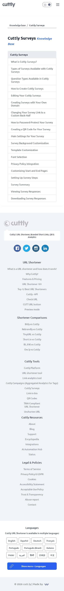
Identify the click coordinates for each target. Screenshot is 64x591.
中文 (52, 555)
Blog (32, 428)
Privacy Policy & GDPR (32, 474)
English (11, 540)
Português (14, 548)
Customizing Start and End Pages (29, 170)
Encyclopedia (32, 439)
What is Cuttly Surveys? (24, 61)
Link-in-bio (32, 393)
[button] (57, 5)
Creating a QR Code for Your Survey (30, 129)
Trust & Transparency (32, 494)
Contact (32, 504)
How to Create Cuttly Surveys (27, 88)
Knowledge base (18, 25)
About (32, 423)
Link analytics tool (32, 377)
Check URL (32, 299)
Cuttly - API (32, 294)
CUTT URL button (32, 304)
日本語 (42, 555)
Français (50, 540)
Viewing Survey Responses (26, 191)
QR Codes (32, 398)
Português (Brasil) (32, 548)
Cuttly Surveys (32, 388)
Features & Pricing (32, 278)
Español (24, 540)
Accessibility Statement (32, 484)
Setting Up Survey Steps (24, 177)
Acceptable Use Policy (32, 489)
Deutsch (37, 540)
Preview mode (32, 309)
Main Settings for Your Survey (27, 136)
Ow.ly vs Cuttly (32, 349)
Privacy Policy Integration (25, 163)
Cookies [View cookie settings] (32, 479)
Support (32, 434)
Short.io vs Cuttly (32, 339)
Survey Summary (20, 184)
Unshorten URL (32, 411)
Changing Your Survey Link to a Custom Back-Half (28, 114)
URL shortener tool (32, 372)
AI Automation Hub (32, 449)
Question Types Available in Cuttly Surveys (30, 80)
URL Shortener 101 (32, 284)
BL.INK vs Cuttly (32, 344)
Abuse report (32, 499)
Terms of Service (32, 469)
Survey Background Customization (30, 142)
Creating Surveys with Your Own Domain (29, 104)
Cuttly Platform (32, 367)
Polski (11, 555)
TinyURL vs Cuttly (32, 334)
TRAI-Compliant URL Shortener (32, 405)
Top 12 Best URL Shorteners (32, 289)
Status (32, 454)
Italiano (50, 548)
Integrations (32, 444)
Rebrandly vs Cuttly (32, 329)
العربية (22, 555)
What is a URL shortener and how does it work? (32, 268)
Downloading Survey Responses (28, 198)
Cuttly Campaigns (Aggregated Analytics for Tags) (32, 383)
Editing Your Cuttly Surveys (26, 95)
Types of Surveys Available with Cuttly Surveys (32, 70)
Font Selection (19, 156)
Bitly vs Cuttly (32, 324)
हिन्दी (32, 555)
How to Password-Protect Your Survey (32, 122)
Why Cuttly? (32, 273)
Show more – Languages (33, 566)
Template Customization (24, 149)
